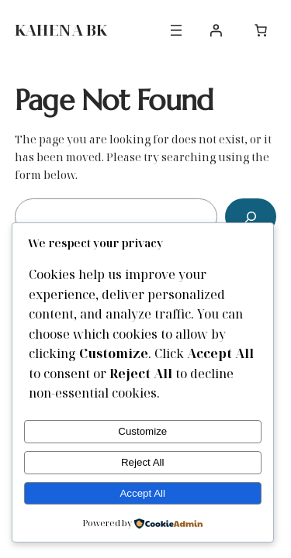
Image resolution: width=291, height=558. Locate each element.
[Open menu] (176, 30)
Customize (142, 431)
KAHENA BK (60, 29)
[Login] (215, 30)
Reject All (143, 462)
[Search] (250, 216)
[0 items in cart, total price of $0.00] (260, 30)
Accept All (142, 493)
